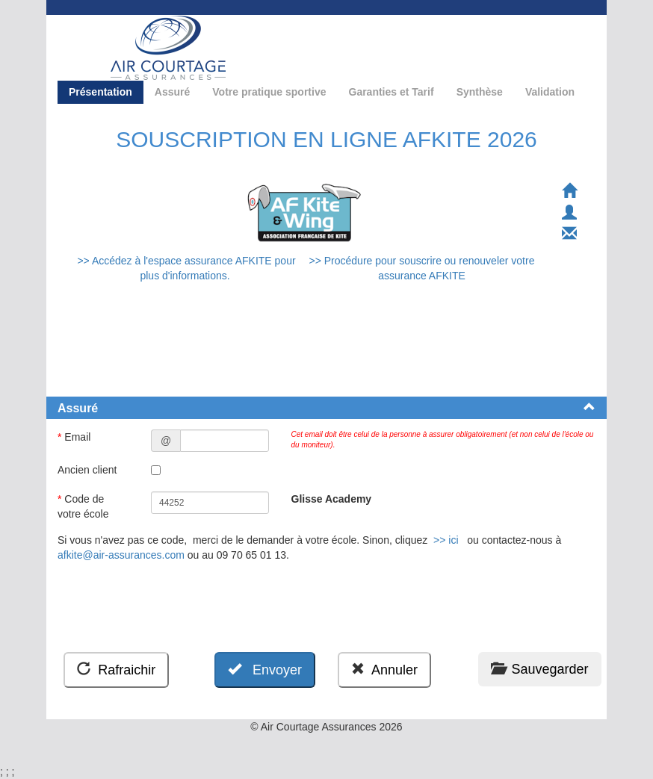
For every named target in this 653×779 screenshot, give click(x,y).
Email (75, 437)
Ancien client (89, 470)
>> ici (445, 540)
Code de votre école (84, 506)
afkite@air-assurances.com (121, 555)
